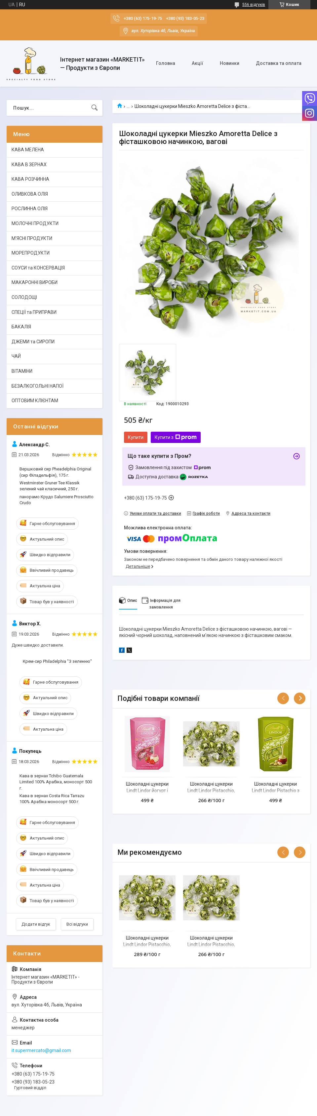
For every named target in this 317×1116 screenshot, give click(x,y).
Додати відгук (35, 924)
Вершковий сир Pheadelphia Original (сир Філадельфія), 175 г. (55, 471)
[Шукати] (94, 108)
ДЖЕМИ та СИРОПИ (33, 341)
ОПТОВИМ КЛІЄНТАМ (35, 400)
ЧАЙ (16, 356)
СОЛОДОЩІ (24, 297)
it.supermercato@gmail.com (41, 1050)
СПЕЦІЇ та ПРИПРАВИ (34, 312)
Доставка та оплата (278, 63)
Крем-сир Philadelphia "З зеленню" (57, 661)
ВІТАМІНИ (22, 371)
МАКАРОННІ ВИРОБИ (35, 282)
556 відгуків (253, 4)
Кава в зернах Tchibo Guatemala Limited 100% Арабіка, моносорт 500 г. (56, 781)
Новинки (229, 63)
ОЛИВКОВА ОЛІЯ (30, 194)
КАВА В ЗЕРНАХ (29, 164)
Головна (165, 63)
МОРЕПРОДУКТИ (31, 253)
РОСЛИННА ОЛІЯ (30, 208)
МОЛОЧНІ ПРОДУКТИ (35, 223)
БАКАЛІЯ (21, 326)
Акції (197, 63)
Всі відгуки (77, 924)
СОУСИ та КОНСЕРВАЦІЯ (38, 267)
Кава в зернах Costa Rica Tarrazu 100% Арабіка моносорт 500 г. (52, 798)
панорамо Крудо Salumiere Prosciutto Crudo (57, 499)
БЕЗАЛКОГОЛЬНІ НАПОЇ (37, 386)
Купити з (176, 437)
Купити (135, 437)
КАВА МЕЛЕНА (28, 149)
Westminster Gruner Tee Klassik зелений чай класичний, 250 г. (50, 485)
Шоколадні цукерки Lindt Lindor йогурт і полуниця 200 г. (147, 790)
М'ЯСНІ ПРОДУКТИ (32, 238)
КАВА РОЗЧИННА (30, 179)
